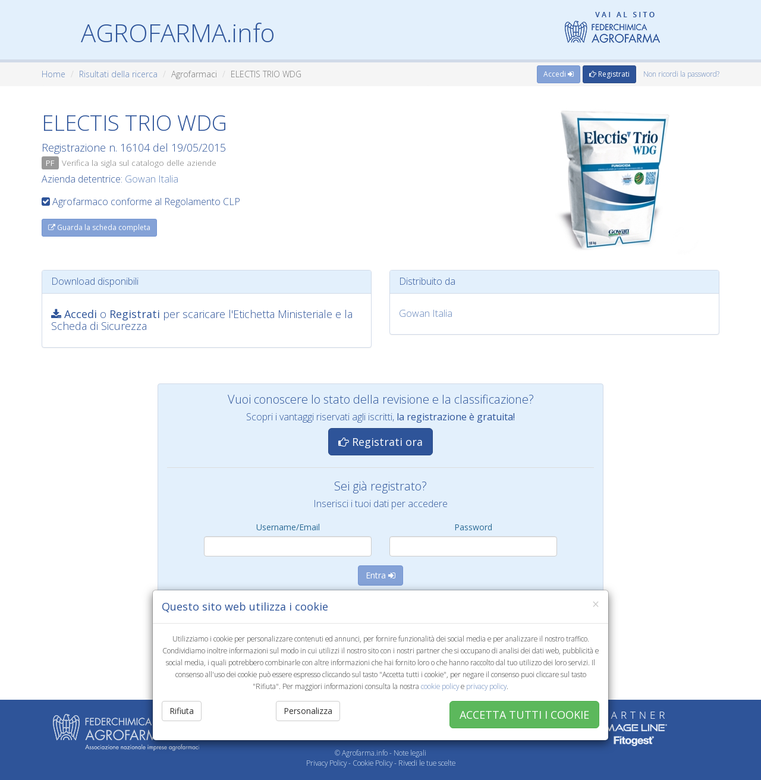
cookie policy (440, 686)
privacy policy (486, 686)
